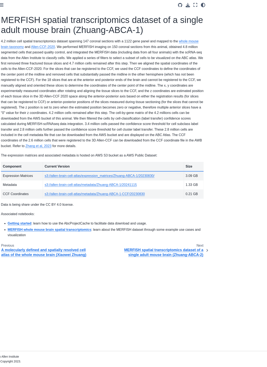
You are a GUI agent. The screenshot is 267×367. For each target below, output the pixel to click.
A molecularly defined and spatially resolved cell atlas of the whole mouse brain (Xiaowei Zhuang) (24, 32)
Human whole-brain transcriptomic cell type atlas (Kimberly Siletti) (24, 165)
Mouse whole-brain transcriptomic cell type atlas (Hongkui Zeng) (24, 220)
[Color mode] (203, 5)
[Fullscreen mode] (195, 5)
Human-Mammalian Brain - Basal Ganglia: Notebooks (23, 329)
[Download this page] (188, 5)
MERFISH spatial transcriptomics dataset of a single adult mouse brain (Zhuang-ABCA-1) (29, 53)
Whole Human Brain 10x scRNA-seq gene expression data (24, 293)
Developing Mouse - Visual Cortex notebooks (23, 246)
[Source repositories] (180, 5)
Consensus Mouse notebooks (17, 235)
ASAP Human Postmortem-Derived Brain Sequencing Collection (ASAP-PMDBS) (23, 181)
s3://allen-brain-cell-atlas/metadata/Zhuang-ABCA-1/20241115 (139, 250)
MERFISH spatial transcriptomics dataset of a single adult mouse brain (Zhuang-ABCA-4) (27, 118)
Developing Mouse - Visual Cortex (23, 151)
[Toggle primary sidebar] (60, 5)
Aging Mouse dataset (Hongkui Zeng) (19, 15)
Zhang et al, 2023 (97, 200)
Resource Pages (16, 349)
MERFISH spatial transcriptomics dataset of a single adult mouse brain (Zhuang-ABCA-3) (27, 96)
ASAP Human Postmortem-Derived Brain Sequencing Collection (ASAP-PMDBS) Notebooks (23, 312)
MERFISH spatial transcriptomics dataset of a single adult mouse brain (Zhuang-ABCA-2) (27, 75)
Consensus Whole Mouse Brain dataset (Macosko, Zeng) (22, 137)
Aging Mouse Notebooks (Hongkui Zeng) (21, 258)
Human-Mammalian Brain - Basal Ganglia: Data (23, 196)
